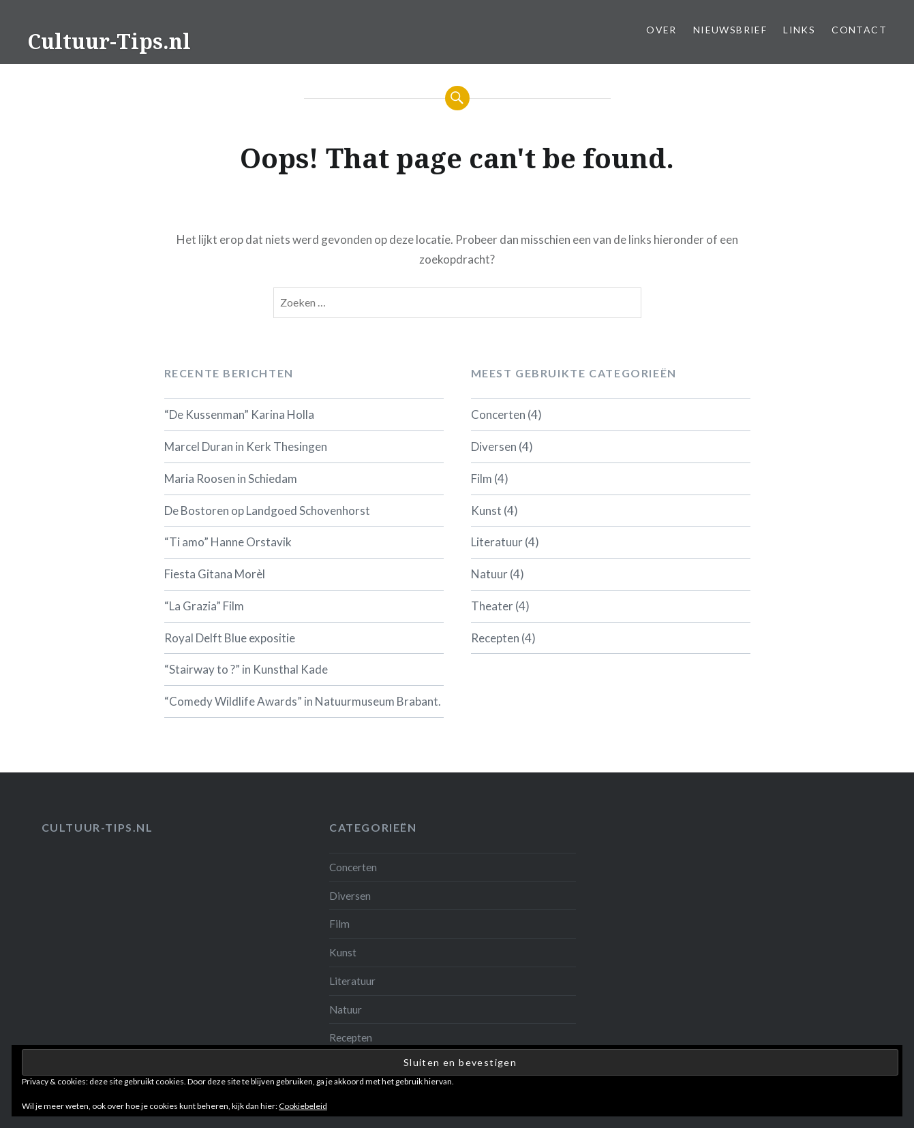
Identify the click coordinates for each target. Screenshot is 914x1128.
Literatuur (497, 542)
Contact (859, 29)
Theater (492, 606)
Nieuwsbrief (730, 29)
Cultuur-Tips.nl (109, 41)
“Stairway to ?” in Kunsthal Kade (246, 669)
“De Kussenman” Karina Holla (239, 414)
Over (661, 29)
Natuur (489, 574)
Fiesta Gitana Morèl (214, 574)
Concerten (498, 414)
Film (481, 478)
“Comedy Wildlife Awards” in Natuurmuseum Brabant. (302, 701)
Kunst (486, 510)
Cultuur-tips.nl (97, 827)
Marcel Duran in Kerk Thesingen (245, 446)
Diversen (494, 446)
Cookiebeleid (303, 1106)
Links (799, 29)
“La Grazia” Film (204, 606)
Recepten (495, 638)
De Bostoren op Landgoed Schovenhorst (267, 510)
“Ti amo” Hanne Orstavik (228, 542)
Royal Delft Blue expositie (229, 638)
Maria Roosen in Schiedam (230, 478)
